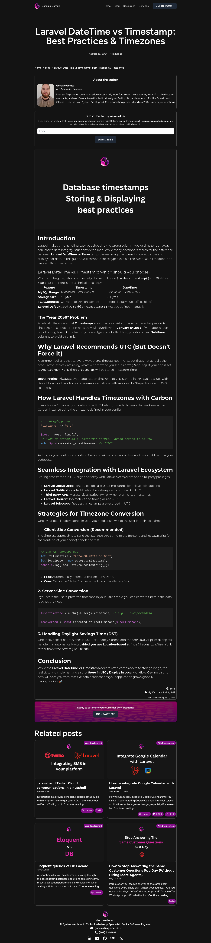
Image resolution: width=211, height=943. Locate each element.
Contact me (105, 714)
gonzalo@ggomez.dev (105, 928)
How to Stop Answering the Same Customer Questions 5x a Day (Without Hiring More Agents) (141, 870)
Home (38, 67)
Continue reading (74, 804)
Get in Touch (165, 6)
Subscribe (105, 139)
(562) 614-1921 (105, 932)
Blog (47, 67)
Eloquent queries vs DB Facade (62, 866)
